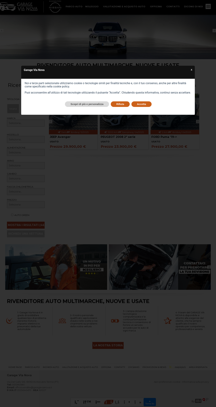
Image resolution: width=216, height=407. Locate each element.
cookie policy (61, 86)
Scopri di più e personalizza (86, 104)
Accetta (141, 104)
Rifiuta (120, 104)
